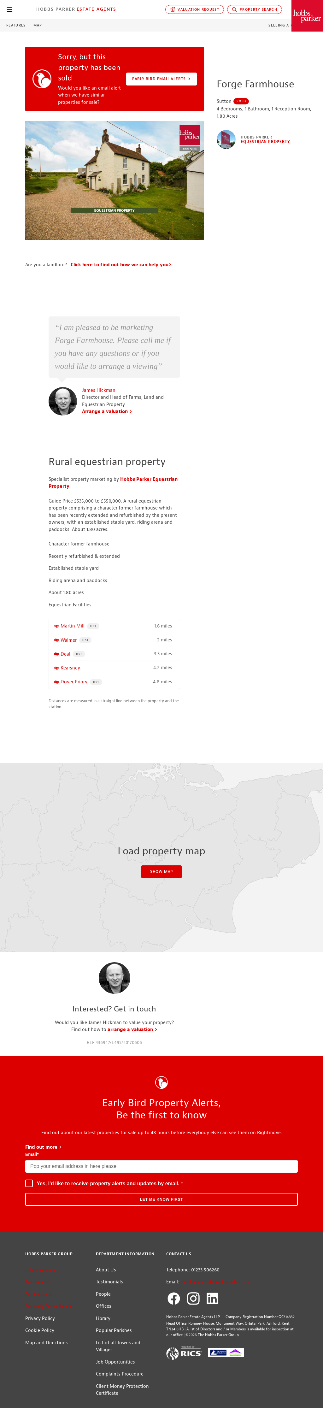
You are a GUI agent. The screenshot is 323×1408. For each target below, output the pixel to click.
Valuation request (195, 9)
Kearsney (70, 673)
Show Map (161, 877)
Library (103, 1324)
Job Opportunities (115, 1367)
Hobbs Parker (55, 9)
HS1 (94, 630)
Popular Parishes (114, 1336)
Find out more (43, 1153)
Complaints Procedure (120, 1379)
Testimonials (109, 1287)
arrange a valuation (133, 1035)
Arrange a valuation (107, 417)
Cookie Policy (39, 1336)
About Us (106, 1275)
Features (16, 25)
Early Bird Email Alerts (162, 78)
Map (37, 25)
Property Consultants (48, 1312)
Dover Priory (74, 687)
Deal (65, 660)
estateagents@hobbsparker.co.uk (216, 1287)
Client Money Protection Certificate (122, 1395)
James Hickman (98, 396)
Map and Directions (46, 1348)
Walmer (69, 646)
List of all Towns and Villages (118, 1351)
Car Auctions (38, 1300)
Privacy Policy (40, 1324)
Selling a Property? (291, 25)
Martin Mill (73, 631)
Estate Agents (96, 9)
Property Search (254, 9)
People (103, 1300)
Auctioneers (38, 1287)
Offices (103, 1312)
